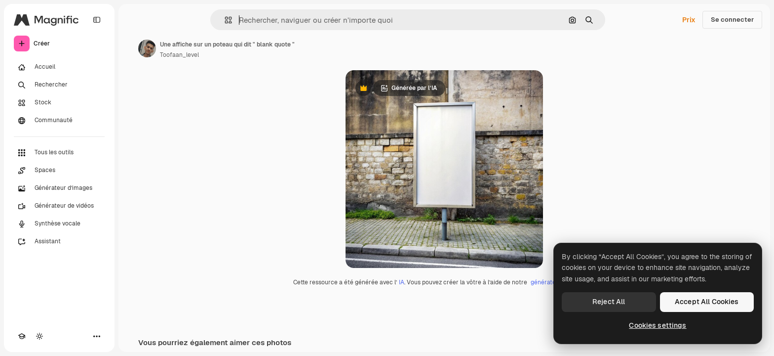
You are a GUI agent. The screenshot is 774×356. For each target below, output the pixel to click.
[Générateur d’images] (59, 188)
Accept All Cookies (707, 301)
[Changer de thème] (39, 336)
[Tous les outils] (59, 153)
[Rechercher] (59, 85)
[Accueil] (59, 67)
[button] (224, 20)
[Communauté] (59, 121)
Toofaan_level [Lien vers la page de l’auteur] (179, 55)
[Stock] (59, 103)
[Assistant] (59, 242)
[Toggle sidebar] (97, 20)
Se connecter (732, 19)
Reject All (608, 301)
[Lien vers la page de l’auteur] (147, 48)
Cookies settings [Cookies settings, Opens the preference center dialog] (657, 325)
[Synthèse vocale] (59, 224)
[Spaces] (59, 170)
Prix (689, 19)
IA (401, 282)
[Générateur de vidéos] (59, 206)
